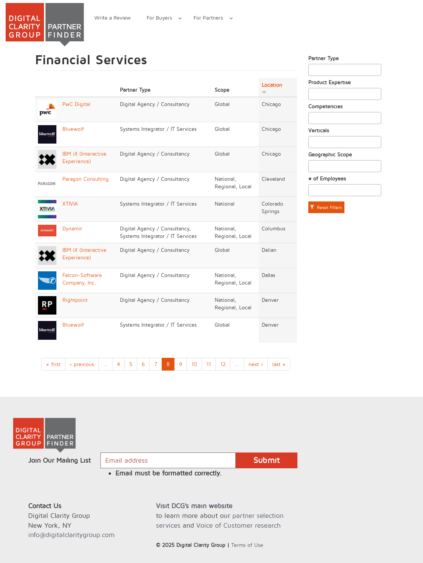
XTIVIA (70, 203)
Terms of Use (247, 545)
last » (278, 364)
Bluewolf (73, 129)
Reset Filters (326, 207)
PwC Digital (76, 104)
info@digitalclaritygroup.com (71, 535)
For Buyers (160, 18)
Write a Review (112, 17)
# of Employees (327, 178)
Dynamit (72, 228)
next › (256, 364)
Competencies (325, 106)
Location (272, 88)
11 (208, 364)
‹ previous (82, 364)
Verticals (318, 130)
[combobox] (344, 70)
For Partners (209, 18)
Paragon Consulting (85, 179)
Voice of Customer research (238, 525)
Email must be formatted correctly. (168, 473)
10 (194, 364)
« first (53, 364)
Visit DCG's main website (194, 506)
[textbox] (313, 70)
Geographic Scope (330, 154)
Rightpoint (75, 300)
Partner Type (323, 58)
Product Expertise (329, 82)
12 (223, 364)
